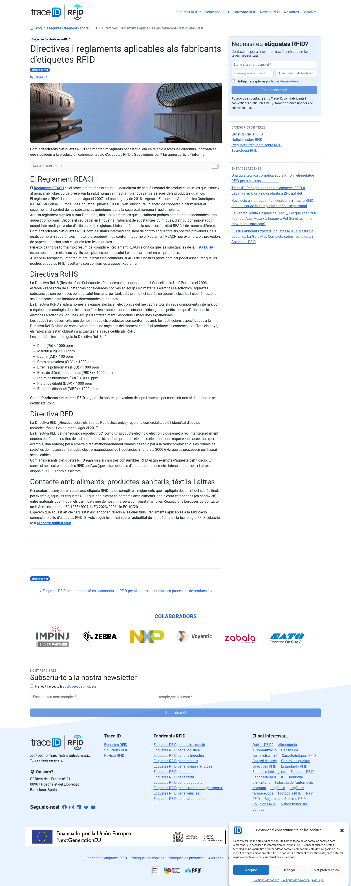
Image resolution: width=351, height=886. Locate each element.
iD (283, 777)
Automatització (264, 750)
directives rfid (40, 69)
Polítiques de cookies (266, 880)
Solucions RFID (217, 12)
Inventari (259, 788)
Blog (36, 28)
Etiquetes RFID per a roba (174, 772)
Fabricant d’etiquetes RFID (106, 858)
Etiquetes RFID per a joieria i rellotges (183, 766)
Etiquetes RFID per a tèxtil (174, 777)
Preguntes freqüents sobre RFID (72, 28)
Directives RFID (264, 766)
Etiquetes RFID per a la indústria (179, 755)
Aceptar (251, 870)
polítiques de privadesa (282, 81)
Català (307, 12)
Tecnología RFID (245, 150)
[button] (342, 830)
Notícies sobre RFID (247, 140)
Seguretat (272, 799)
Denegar (289, 870)
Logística (278, 788)
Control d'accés (264, 761)
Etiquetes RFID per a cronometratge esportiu (188, 788)
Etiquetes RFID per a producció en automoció (78, 591)
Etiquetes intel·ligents (269, 772)
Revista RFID (270, 12)
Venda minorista (294, 804)
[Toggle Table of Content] (213, 166)
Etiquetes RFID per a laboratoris (178, 799)
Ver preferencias (326, 870)
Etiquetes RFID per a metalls (176, 761)
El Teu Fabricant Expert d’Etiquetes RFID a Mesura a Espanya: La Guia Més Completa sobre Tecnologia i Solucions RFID (272, 236)
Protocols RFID (290, 793)
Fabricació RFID (265, 777)
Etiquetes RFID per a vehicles (176, 793)
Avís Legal (318, 880)
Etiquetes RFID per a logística (177, 750)
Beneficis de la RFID (247, 134)
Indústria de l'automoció (294, 782)
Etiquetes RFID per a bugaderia (178, 782)
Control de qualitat (295, 761)
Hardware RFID (244, 12)
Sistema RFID (295, 799)
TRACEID (40, 77)
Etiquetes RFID (187, 12)
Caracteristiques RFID (299, 755)
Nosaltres (291, 12)
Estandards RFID (294, 766)
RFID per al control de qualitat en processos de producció (164, 591)
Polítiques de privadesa (295, 880)
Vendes (258, 809)
